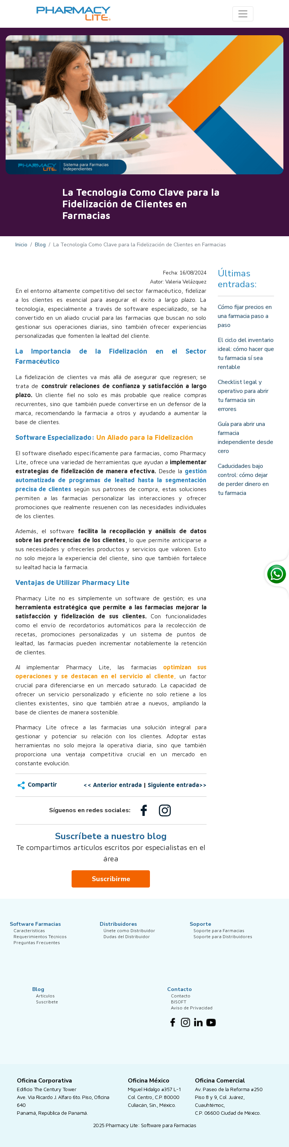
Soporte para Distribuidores (222, 947)
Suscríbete (47, 1012)
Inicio (21, 244)
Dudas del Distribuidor (126, 947)
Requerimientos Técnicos (40, 947)
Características (29, 936)
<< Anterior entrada (112, 784)
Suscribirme (111, 878)
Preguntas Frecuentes (36, 958)
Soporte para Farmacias (218, 936)
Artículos (45, 1001)
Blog (40, 244)
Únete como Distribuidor (129, 936)
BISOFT (178, 1012)
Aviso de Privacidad (192, 1023)
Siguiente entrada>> (177, 784)
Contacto (180, 1001)
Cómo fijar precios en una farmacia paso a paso (245, 316)
